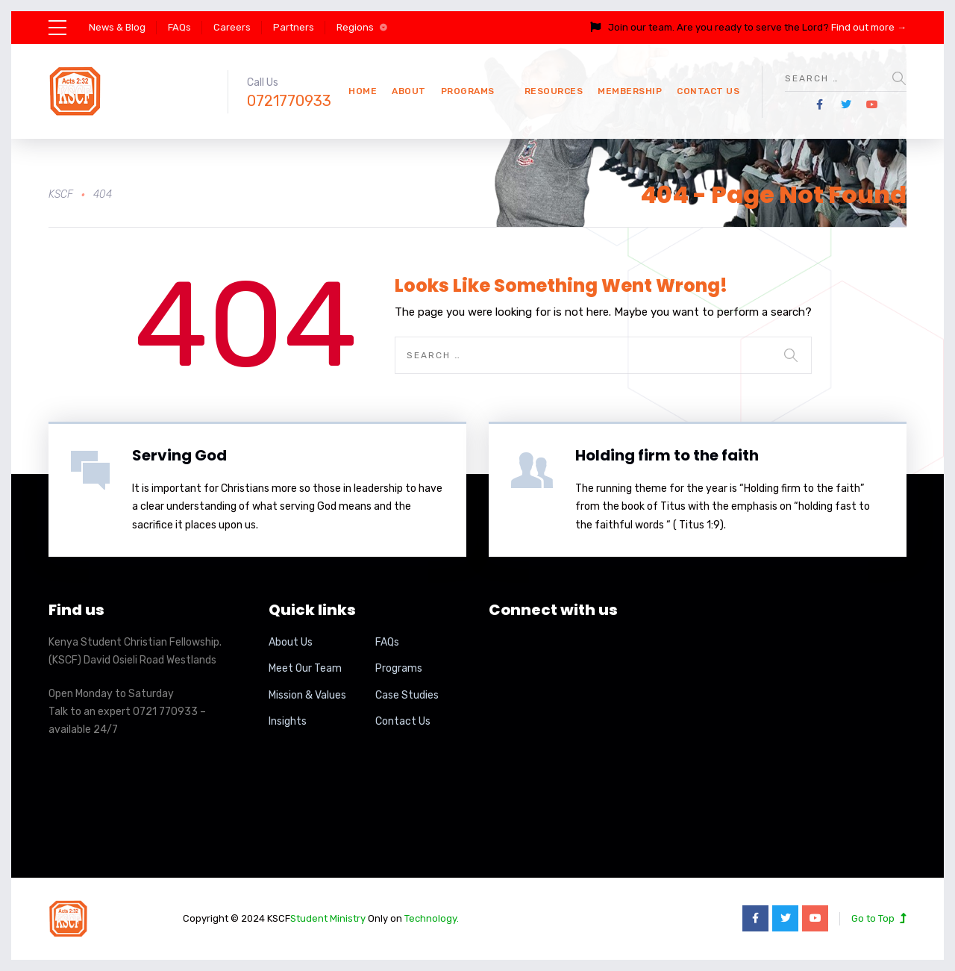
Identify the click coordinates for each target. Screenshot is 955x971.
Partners (293, 27)
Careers (232, 27)
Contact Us (708, 91)
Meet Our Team (305, 668)
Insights (288, 721)
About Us (291, 642)
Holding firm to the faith (667, 455)
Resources (554, 91)
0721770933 (289, 101)
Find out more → (869, 27)
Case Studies (407, 695)
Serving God (179, 455)
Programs (468, 91)
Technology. (431, 918)
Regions (355, 27)
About (409, 91)
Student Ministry (328, 918)
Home (362, 91)
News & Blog (117, 27)
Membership (630, 91)
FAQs (179, 27)
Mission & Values (307, 695)
